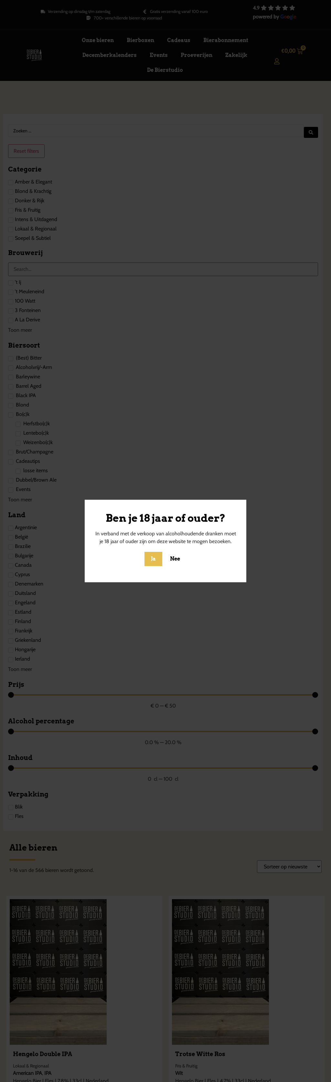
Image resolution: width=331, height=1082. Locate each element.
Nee (175, 559)
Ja (153, 559)
